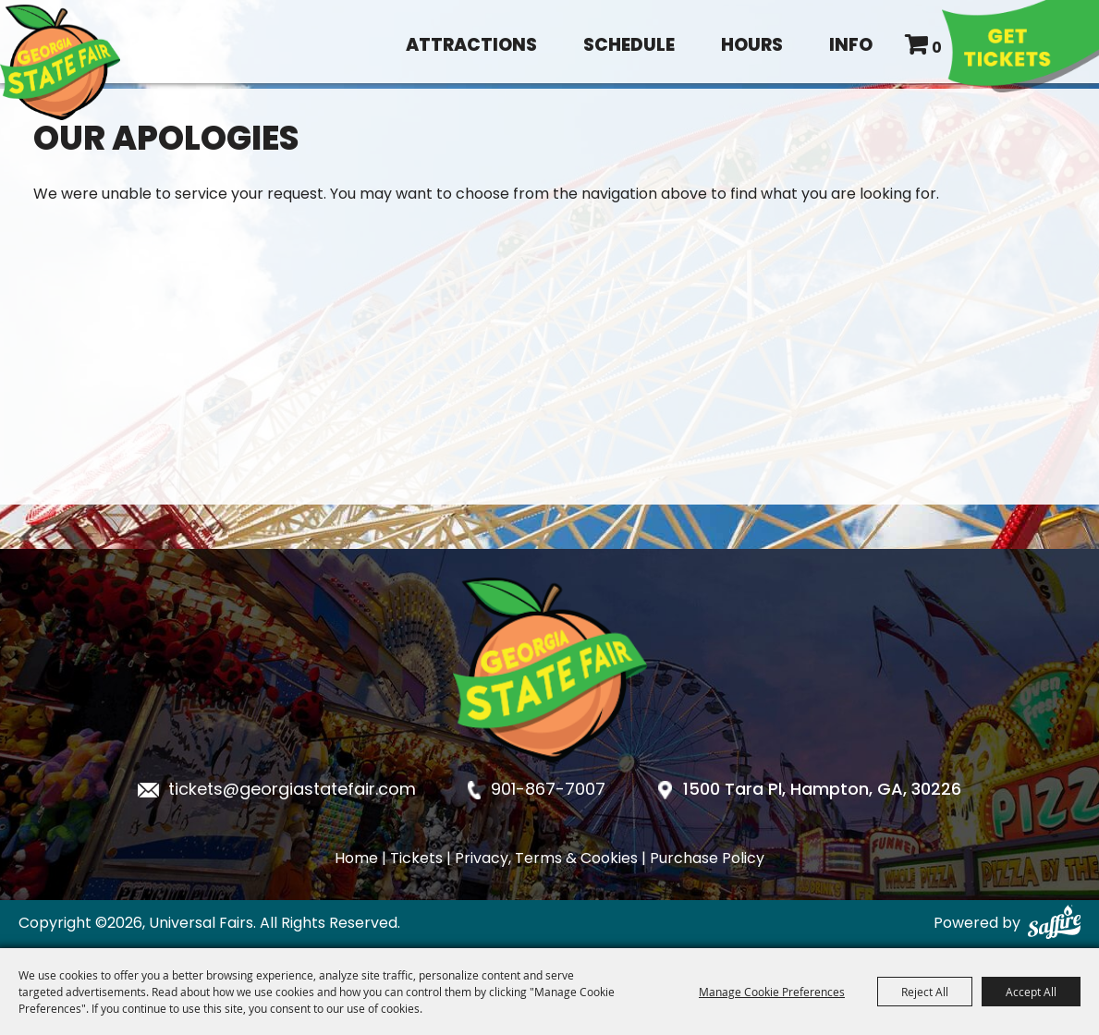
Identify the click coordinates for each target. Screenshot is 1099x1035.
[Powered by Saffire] (1054, 924)
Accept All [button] (1031, 991)
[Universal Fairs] (60, 62)
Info (851, 46)
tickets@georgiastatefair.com (292, 790)
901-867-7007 (548, 790)
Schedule (629, 46)
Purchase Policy (707, 859)
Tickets (416, 859)
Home (356, 859)
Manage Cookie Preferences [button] (772, 991)
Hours (752, 46)
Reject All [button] (924, 991)
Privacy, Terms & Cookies (546, 859)
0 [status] (937, 49)
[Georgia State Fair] (550, 777)
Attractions (471, 46)
